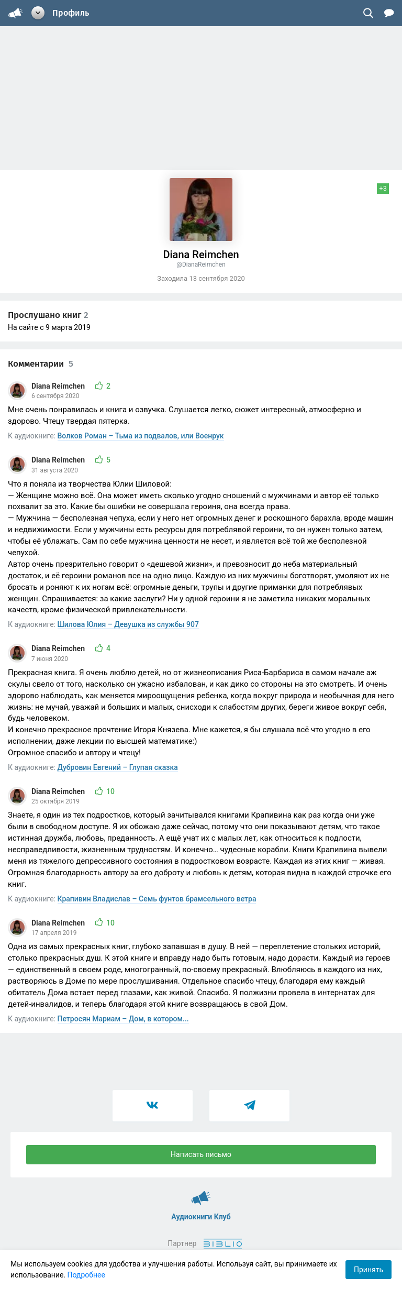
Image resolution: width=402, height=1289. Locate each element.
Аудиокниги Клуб (201, 1193)
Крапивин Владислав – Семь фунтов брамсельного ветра (157, 899)
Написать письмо (201, 1154)
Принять (368, 1269)
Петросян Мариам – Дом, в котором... (123, 1019)
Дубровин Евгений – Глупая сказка (118, 767)
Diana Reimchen (59, 386)
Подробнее (86, 1275)
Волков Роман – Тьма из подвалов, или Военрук (141, 436)
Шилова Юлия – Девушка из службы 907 (128, 624)
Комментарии (40, 363)
